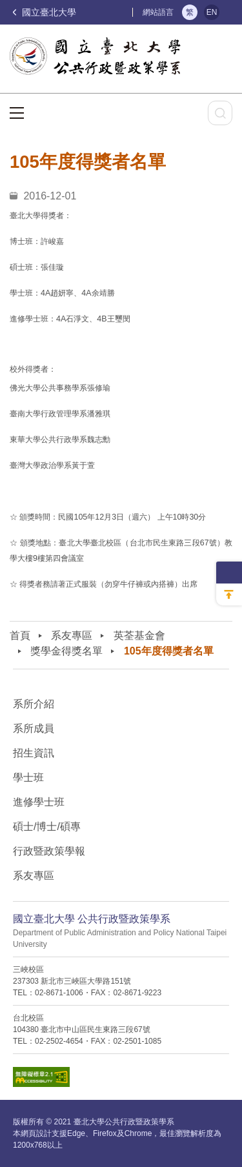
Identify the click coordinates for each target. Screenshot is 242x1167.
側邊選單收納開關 (229, 573)
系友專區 (71, 635)
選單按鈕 (17, 113)
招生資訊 (33, 752)
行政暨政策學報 (49, 851)
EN (212, 12)
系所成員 (33, 728)
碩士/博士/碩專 (47, 826)
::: (126, 12)
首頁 (20, 635)
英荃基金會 (139, 635)
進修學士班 (39, 802)
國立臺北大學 (44, 12)
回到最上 (229, 594)
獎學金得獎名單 (66, 650)
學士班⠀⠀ (36, 777)
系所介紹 (33, 703)
